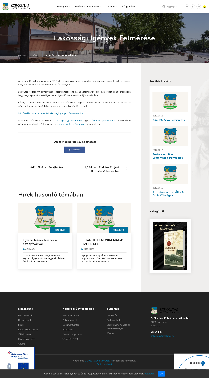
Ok (161, 373)
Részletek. (149, 373)
